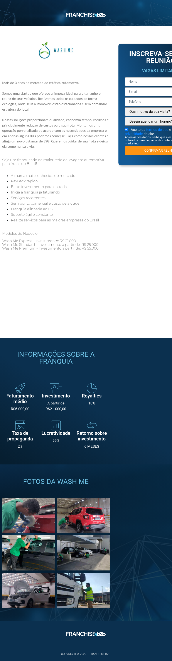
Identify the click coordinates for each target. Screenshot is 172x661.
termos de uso (157, 625)
